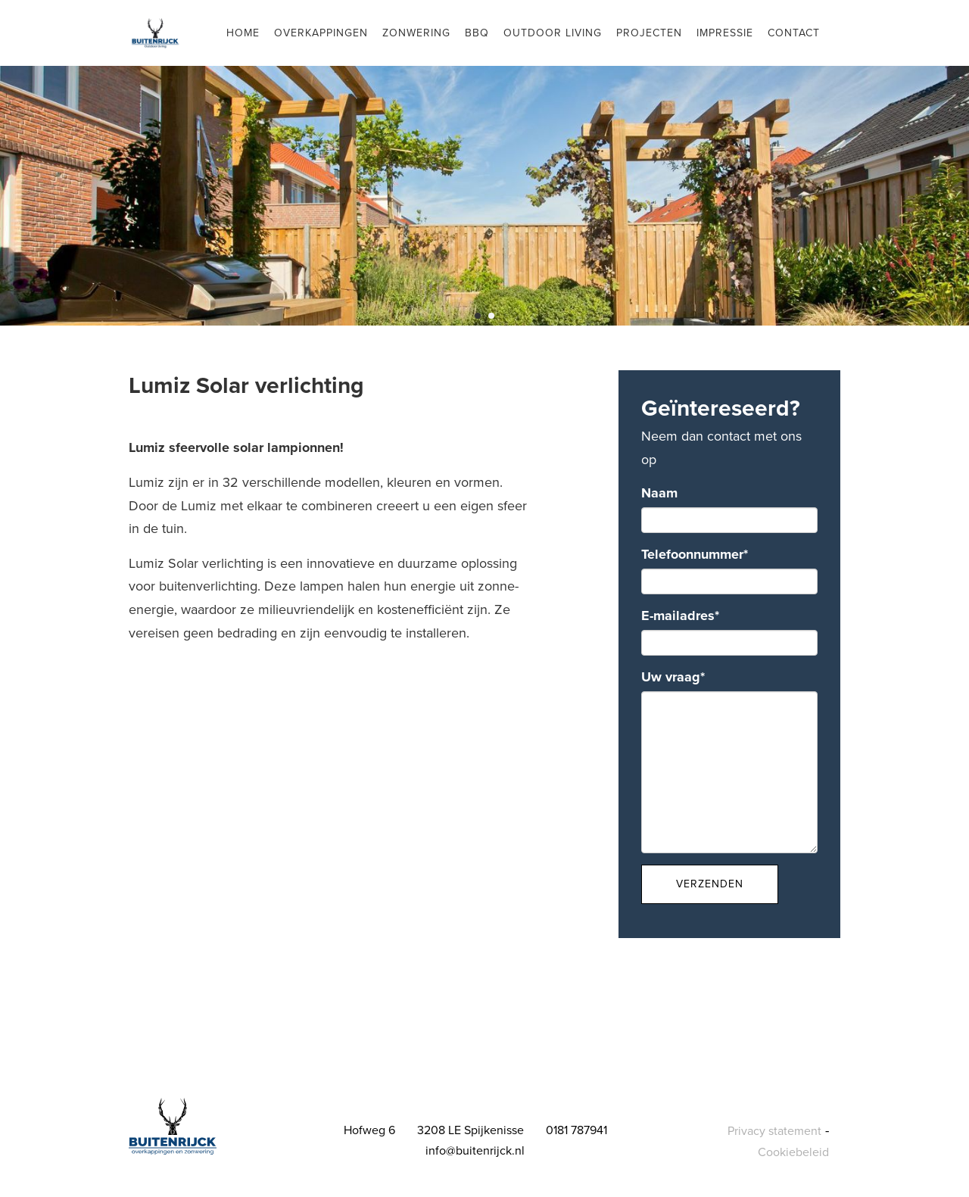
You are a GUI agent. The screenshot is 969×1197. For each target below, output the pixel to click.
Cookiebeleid (793, 1152)
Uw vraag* (673, 677)
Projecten (649, 32)
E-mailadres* (680, 615)
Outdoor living (552, 32)
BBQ (477, 32)
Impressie (724, 32)
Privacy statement (774, 1131)
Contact (794, 32)
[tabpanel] (484, 163)
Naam (659, 493)
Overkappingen (321, 32)
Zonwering (416, 32)
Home (243, 32)
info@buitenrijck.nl (475, 1150)
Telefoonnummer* (694, 554)
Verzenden (709, 883)
